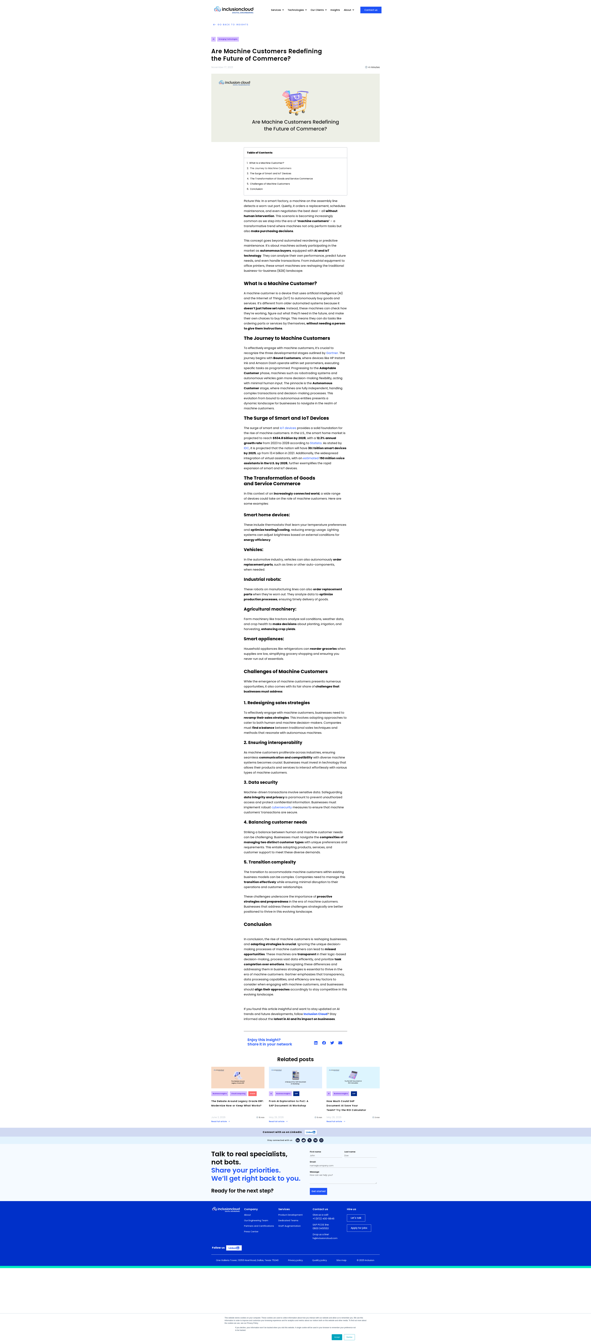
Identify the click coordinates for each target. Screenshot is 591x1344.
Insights (335, 10)
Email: (313, 1161)
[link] (320, 1042)
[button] (315, 1042)
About (349, 10)
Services (277, 10)
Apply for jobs (359, 1228)
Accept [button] (337, 1337)
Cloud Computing (238, 1094)
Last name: (350, 1151)
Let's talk (356, 1218)
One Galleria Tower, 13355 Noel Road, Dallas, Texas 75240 (247, 1260)
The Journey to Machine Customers (271, 168)
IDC (246, 448)
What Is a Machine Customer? (267, 163)
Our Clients (319, 10)
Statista (316, 443)
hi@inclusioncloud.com (325, 1238)
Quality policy (319, 1260)
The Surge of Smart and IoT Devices (271, 173)
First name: (315, 1151)
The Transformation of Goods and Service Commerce (281, 178)
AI (213, 39)
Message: (314, 1171)
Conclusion (256, 189)
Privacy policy (295, 1260)
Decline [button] (349, 1337)
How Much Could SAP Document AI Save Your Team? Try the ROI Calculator (346, 1105)
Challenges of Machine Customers (270, 184)
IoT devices (288, 428)
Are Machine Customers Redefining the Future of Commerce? (266, 55)
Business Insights (220, 1094)
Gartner (332, 353)
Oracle (252, 1094)
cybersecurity (282, 807)
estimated (311, 458)
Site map (341, 1260)
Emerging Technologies (228, 39)
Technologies (297, 10)
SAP (296, 1094)
